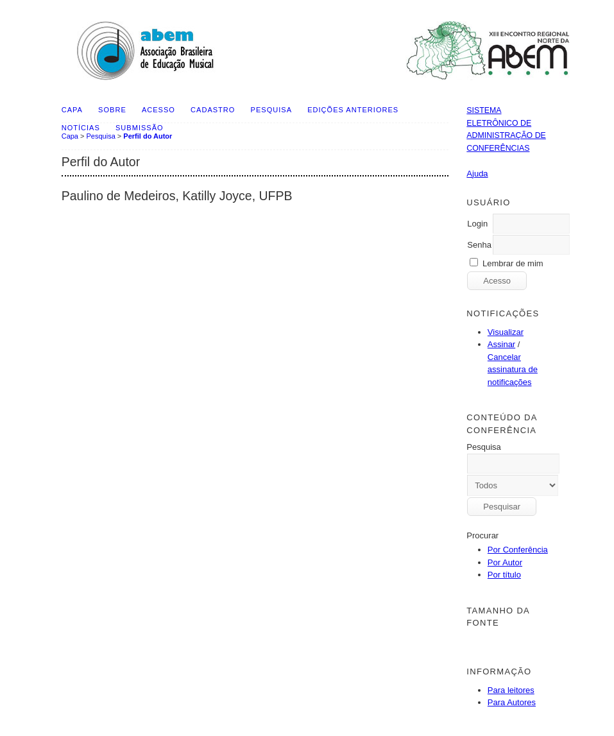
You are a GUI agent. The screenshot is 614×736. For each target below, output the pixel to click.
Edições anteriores (352, 110)
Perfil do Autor (147, 136)
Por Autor (505, 562)
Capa (72, 110)
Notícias (81, 128)
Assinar (501, 344)
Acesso (158, 110)
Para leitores (511, 690)
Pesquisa (271, 110)
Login (477, 223)
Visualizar (506, 332)
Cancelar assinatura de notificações (513, 369)
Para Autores (512, 702)
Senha (479, 245)
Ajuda (477, 173)
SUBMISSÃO (139, 128)
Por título (504, 574)
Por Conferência (518, 549)
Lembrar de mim (512, 263)
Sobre (112, 110)
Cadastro (213, 110)
